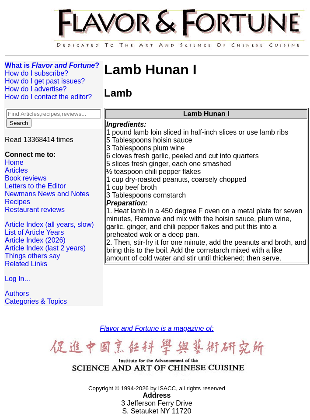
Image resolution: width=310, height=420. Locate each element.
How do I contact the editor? (48, 97)
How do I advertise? (35, 89)
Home (14, 162)
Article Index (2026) (35, 240)
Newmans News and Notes (47, 194)
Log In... (17, 278)
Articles (16, 170)
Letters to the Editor (35, 186)
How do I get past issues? (45, 81)
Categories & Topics (36, 301)
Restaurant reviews (35, 209)
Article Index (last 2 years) (45, 248)
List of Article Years (34, 232)
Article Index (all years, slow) (49, 224)
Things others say (32, 256)
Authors (17, 293)
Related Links (26, 263)
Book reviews (25, 178)
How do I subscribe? (36, 73)
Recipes (17, 201)
